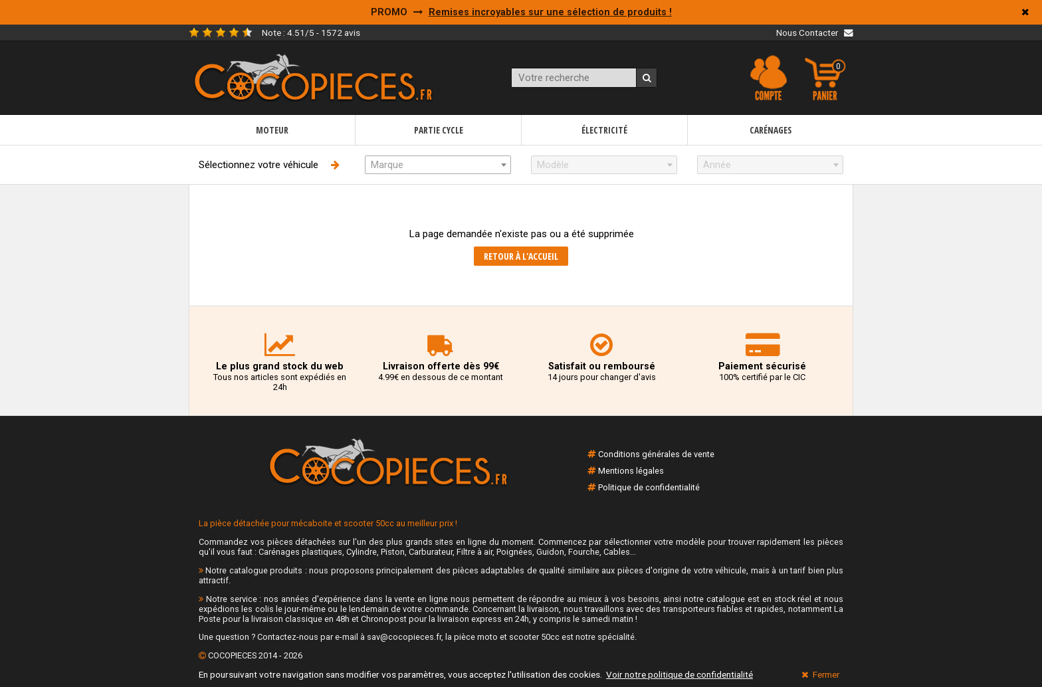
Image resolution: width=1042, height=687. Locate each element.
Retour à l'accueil (521, 256)
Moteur (272, 130)
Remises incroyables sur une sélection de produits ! (550, 12)
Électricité (604, 130)
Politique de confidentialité (649, 487)
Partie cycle (438, 130)
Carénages (770, 130)
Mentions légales (631, 471)
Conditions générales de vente (656, 454)
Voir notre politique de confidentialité (679, 674)
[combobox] (438, 164)
